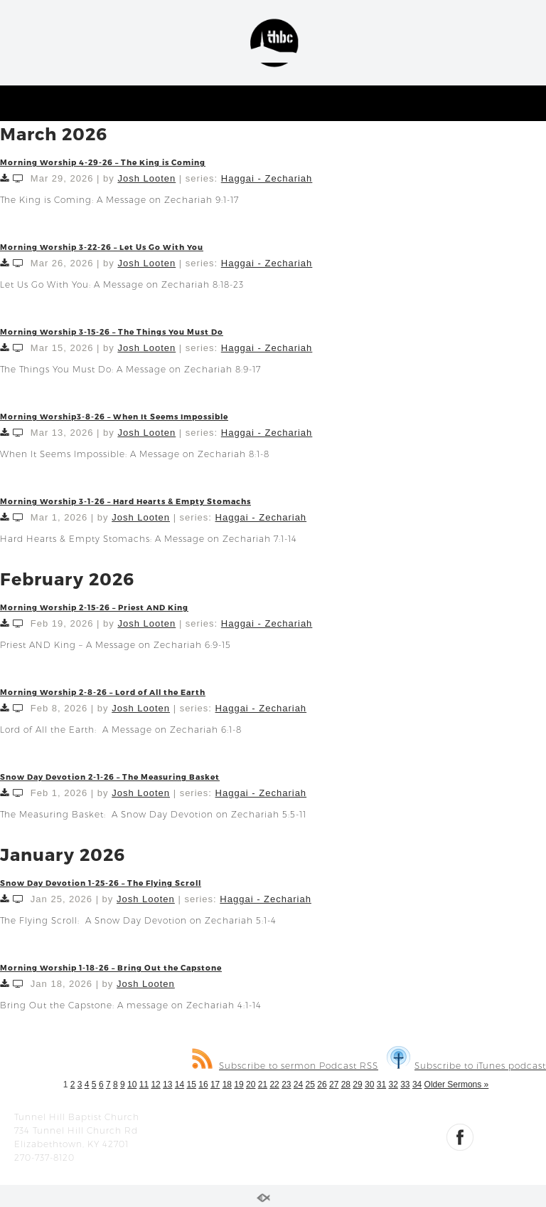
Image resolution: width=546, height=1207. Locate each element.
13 (167, 1085)
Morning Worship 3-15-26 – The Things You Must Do (111, 331)
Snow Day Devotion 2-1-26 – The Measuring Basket (110, 776)
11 (144, 1085)
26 (321, 1085)
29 (357, 1085)
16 (203, 1085)
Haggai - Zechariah (267, 178)
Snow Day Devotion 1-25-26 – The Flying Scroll (100, 882)
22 (274, 1085)
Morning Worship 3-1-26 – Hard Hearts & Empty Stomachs (125, 501)
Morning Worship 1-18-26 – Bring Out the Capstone (111, 967)
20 (250, 1085)
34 (417, 1085)
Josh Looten (146, 178)
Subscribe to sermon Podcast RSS (285, 1065)
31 (381, 1085)
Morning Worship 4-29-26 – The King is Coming (102, 162)
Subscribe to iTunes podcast (466, 1065)
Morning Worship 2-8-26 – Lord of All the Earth (102, 691)
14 (179, 1085)
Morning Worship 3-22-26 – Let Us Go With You (101, 246)
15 (191, 1085)
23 (286, 1085)
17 (215, 1085)
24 (298, 1085)
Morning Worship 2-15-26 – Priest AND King (94, 607)
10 (131, 1085)
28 (345, 1085)
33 (405, 1085)
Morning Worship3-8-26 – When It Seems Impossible (114, 416)
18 (227, 1085)
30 (369, 1085)
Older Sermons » (456, 1085)
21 (262, 1085)
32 (392, 1085)
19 (238, 1085)
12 (155, 1085)
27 (333, 1085)
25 (310, 1085)
